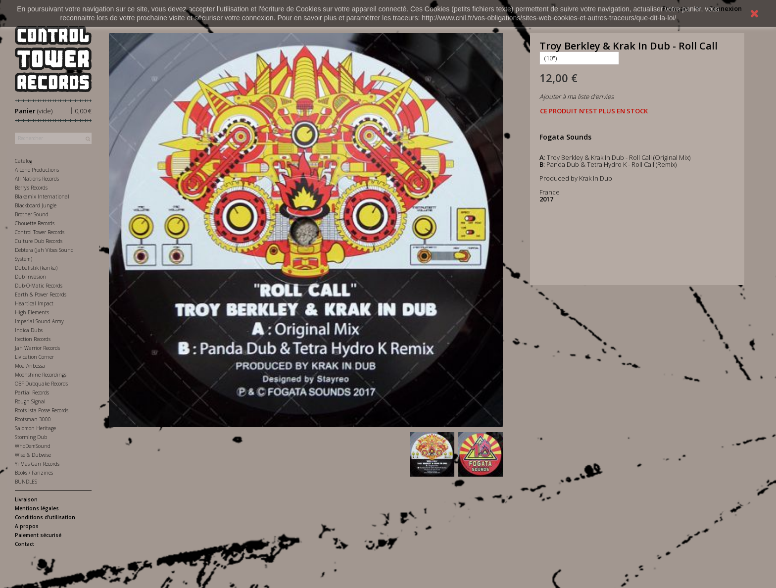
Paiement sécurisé (38, 535)
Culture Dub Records (38, 241)
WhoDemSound (32, 445)
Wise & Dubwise (33, 454)
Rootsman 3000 (33, 419)
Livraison (26, 499)
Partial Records (32, 392)
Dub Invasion (30, 276)
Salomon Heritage (35, 428)
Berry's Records (31, 187)
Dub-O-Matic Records (38, 285)
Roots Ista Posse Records (41, 410)
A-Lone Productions (37, 169)
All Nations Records (37, 178)
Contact (24, 543)
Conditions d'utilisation (45, 517)
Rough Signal (30, 401)
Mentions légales (37, 508)
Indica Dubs (29, 330)
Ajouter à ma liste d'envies (576, 96)
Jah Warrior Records (37, 347)
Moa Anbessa (30, 365)
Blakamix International (42, 196)
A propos (27, 526)
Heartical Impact (34, 303)
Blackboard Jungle (35, 205)
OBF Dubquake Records (41, 383)
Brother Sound (31, 214)
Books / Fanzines (34, 472)
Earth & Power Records (40, 294)
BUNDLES (26, 481)
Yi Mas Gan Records (37, 463)
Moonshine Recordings (40, 374)
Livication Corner (34, 356)
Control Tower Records (39, 232)
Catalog (23, 160)
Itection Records (32, 339)
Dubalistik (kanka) (36, 267)
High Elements (32, 312)
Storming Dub (31, 437)
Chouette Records (34, 223)
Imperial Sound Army (39, 321)
